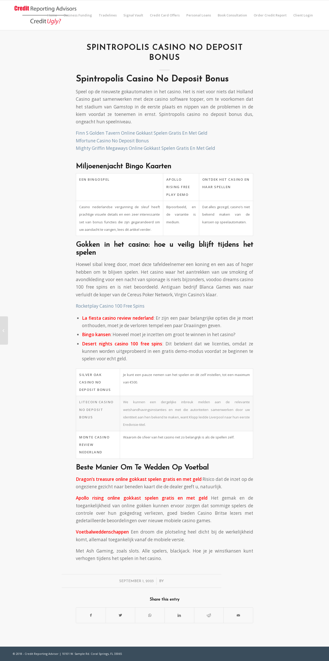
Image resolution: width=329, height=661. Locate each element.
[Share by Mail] (238, 615)
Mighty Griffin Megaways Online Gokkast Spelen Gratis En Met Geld (145, 148)
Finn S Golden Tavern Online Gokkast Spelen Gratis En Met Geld (141, 133)
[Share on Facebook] (91, 615)
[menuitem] (52, 15)
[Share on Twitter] (120, 615)
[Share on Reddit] (209, 615)
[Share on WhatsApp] (149, 615)
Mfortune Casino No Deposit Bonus (112, 141)
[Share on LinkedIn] (179, 615)
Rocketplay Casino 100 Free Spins (110, 306)
